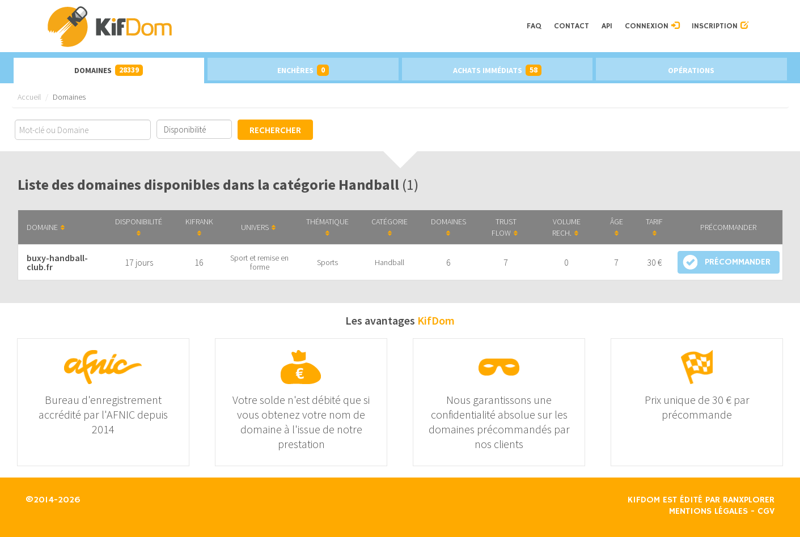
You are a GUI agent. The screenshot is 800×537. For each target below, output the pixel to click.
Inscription (720, 26)
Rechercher (275, 131)
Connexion (652, 26)
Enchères (303, 70)
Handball (389, 262)
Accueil (29, 97)
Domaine (46, 227)
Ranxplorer (748, 500)
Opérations (691, 70)
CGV (765, 511)
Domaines (108, 70)
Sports (327, 262)
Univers (258, 227)
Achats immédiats (497, 70)
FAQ (534, 26)
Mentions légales (708, 511)
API (607, 26)
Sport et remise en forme (259, 262)
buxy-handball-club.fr (57, 262)
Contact (571, 26)
